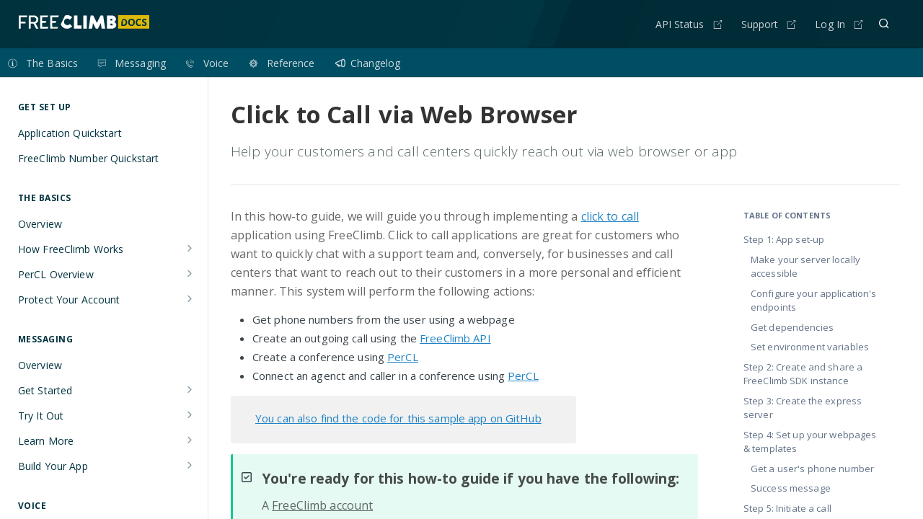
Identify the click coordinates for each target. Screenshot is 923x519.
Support (760, 24)
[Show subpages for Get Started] (189, 389)
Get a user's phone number (812, 468)
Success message (791, 488)
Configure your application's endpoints (813, 300)
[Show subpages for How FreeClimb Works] (189, 248)
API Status (680, 24)
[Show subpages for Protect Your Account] (189, 298)
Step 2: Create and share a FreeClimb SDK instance (802, 374)
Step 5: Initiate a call (787, 508)
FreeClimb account (322, 505)
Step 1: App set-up (783, 239)
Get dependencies (792, 327)
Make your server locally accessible (805, 266)
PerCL (402, 357)
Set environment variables (810, 346)
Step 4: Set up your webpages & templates (809, 442)
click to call (610, 216)
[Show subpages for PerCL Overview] (189, 273)
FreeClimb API (455, 338)
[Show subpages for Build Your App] (189, 465)
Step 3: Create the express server (802, 408)
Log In (830, 24)
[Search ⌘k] (884, 24)
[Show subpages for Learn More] (189, 439)
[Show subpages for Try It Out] (189, 414)
